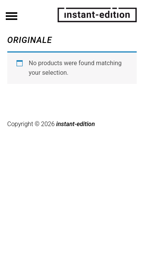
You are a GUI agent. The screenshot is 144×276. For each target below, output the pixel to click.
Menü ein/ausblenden (11, 13)
